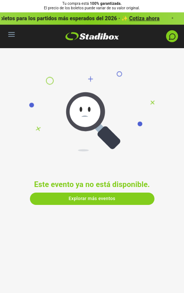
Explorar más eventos (92, 199)
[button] (92, 18)
